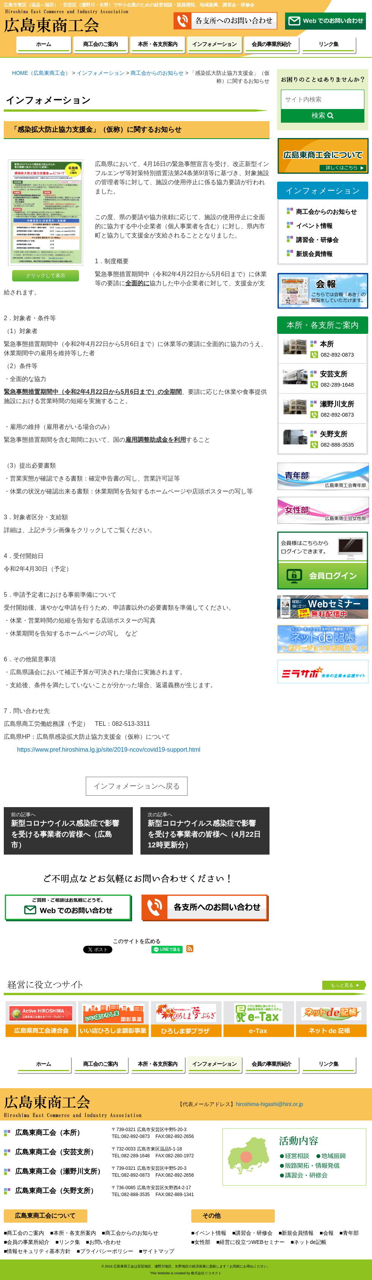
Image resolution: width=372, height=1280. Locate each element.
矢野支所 (333, 434)
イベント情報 (314, 226)
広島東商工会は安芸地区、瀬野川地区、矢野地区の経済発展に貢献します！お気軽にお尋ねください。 (192, 1266)
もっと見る (344, 985)
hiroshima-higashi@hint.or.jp (269, 1104)
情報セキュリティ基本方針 (39, 1251)
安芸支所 (333, 374)
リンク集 (328, 44)
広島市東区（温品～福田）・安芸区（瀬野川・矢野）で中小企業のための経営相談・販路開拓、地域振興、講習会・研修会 (129, 5)
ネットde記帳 (310, 1242)
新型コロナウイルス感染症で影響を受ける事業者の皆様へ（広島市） (68, 830)
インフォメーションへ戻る (136, 786)
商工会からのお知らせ (326, 212)
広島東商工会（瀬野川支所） (59, 1171)
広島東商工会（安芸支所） (56, 1152)
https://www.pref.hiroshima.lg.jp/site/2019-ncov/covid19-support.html (108, 749)
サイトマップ (158, 1251)
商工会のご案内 (100, 44)
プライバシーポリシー (106, 1251)
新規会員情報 (314, 254)
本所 (327, 344)
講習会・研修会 (317, 240)
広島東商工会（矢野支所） (56, 1191)
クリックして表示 (45, 275)
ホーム (43, 44)
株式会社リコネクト (206, 1273)
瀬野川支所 (337, 404)
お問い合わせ (105, 1242)
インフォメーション (322, 190)
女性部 (202, 1242)
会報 (328, 1233)
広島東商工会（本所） (49, 1132)
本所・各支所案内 (157, 44)
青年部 (351, 1233)
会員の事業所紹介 (271, 44)
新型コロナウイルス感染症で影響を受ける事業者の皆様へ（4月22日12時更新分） (205, 830)
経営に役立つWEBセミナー (252, 1242)
